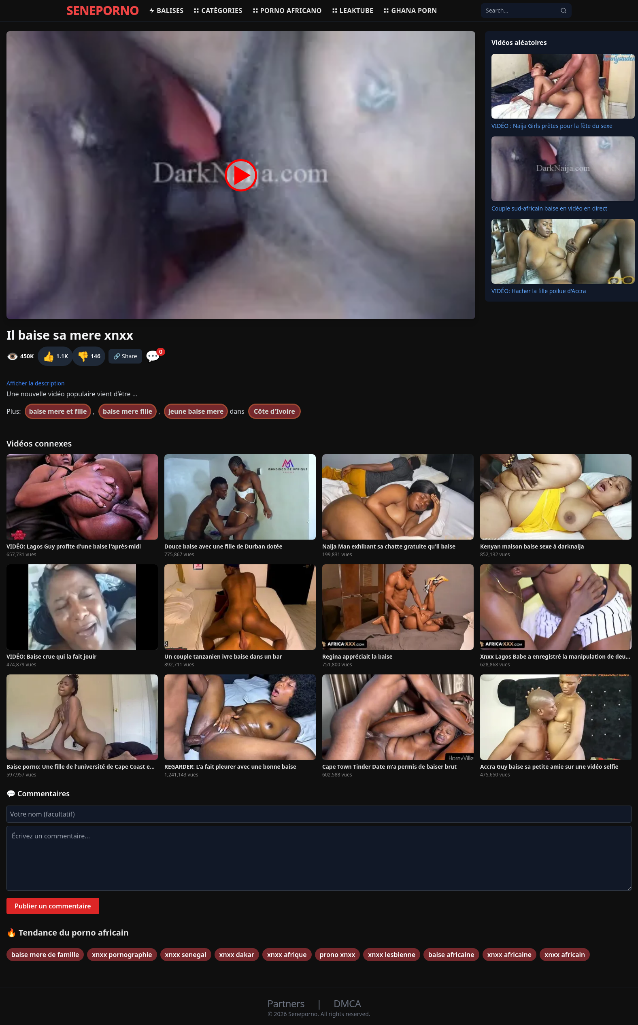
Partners (287, 1003)
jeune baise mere (196, 411)
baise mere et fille (58, 411)
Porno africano (287, 10)
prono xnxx (337, 954)
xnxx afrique (287, 954)
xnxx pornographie (122, 954)
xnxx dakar (236, 954)
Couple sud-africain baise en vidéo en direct (549, 208)
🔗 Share (125, 356)
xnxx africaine (509, 954)
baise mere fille (127, 411)
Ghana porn (410, 10)
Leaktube (353, 10)
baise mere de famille (45, 954)
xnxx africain (564, 954)
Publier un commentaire (53, 906)
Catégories (217, 10)
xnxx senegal (185, 954)
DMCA (347, 1003)
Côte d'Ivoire (274, 411)
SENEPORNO (102, 10)
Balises (166, 10)
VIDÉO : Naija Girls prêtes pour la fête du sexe (551, 126)
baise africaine (451, 954)
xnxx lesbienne (391, 954)
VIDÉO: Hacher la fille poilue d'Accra (538, 291)
